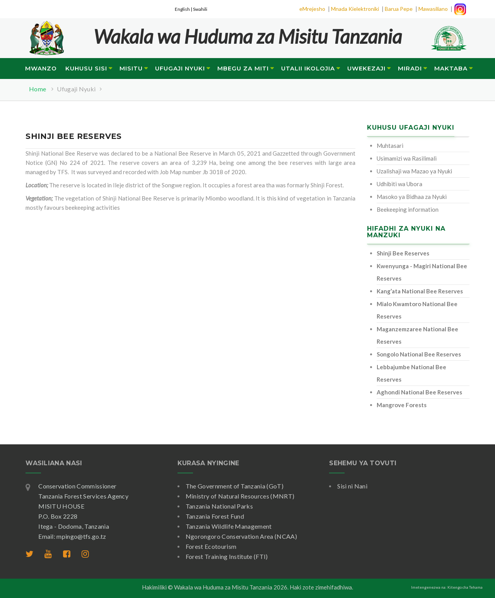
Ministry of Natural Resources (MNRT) (240, 496)
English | (184, 9)
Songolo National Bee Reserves (419, 354)
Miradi (410, 68)
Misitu (131, 68)
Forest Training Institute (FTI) (227, 556)
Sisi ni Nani (352, 486)
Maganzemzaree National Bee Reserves (417, 335)
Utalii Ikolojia (308, 68)
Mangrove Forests (402, 404)
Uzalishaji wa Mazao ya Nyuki (414, 171)
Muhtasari (390, 145)
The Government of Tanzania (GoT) (234, 486)
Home (37, 89)
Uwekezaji (366, 68)
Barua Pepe (399, 8)
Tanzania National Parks (219, 506)
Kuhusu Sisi (86, 68)
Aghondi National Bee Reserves (419, 392)
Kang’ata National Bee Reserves (420, 291)
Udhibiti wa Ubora (399, 183)
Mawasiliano (433, 8)
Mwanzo (41, 68)
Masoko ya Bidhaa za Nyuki (412, 196)
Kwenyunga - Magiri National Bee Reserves (422, 272)
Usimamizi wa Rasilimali (407, 158)
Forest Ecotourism (211, 546)
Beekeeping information (408, 209)
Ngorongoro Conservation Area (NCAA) (241, 536)
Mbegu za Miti (243, 68)
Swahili (200, 9)
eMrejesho (312, 8)
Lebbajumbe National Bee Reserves (411, 373)
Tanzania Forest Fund (215, 516)
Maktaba (451, 68)
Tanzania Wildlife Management (229, 526)
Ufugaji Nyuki (180, 68)
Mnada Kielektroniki (355, 8)
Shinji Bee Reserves (403, 253)
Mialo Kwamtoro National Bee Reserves (417, 310)
